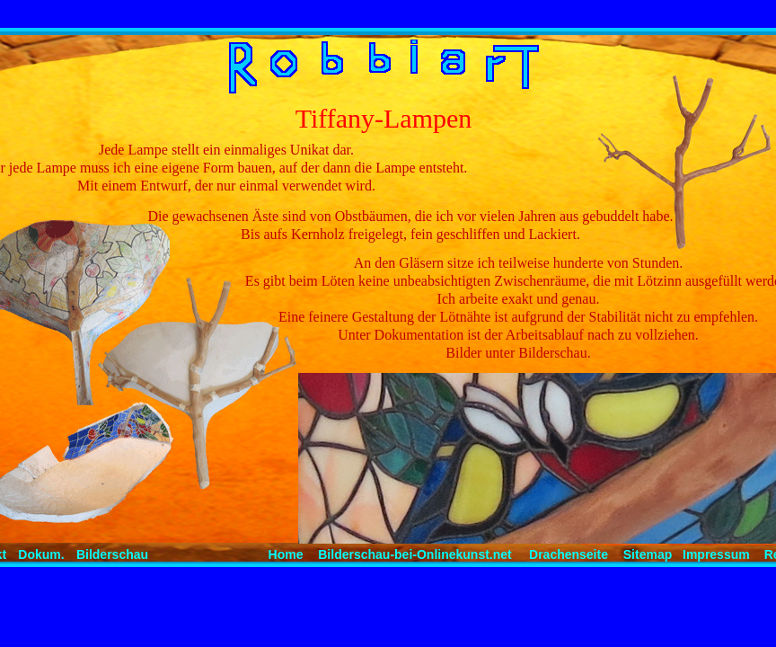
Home (286, 554)
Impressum (716, 554)
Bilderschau (112, 554)
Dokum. (41, 554)
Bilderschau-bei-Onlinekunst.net (414, 554)
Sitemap (647, 554)
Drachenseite (568, 554)
